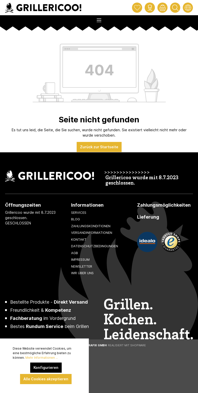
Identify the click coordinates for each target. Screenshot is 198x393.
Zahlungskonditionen (90, 226)
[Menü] (99, 18)
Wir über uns (82, 273)
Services (78, 212)
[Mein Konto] (150, 8)
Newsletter (81, 266)
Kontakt (79, 239)
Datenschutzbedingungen (94, 246)
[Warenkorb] (162, 8)
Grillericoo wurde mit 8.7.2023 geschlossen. (141, 180)
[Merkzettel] (137, 8)
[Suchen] (175, 8)
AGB (74, 253)
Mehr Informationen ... (41, 357)
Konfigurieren (46, 367)
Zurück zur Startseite (99, 147)
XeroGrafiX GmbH (92, 345)
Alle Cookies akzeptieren (45, 379)
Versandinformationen (91, 233)
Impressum (80, 259)
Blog (75, 219)
